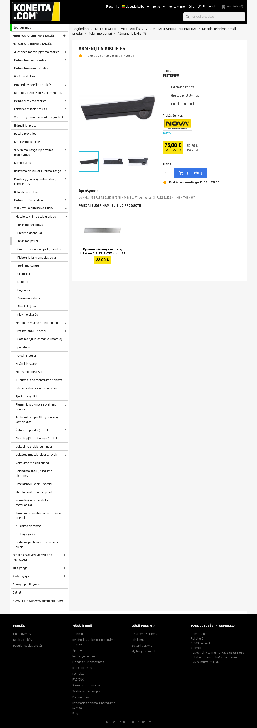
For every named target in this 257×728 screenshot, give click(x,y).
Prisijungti (138, 640)
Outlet (16, 592)
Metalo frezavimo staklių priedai (37, 323)
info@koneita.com (225, 657)
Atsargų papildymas (26, 584)
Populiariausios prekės (28, 645)
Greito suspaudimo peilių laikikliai (39, 249)
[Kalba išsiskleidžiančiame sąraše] (136, 6)
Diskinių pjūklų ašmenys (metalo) (38, 438)
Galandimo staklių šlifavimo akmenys (34, 473)
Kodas (167, 71)
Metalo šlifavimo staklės (30, 101)
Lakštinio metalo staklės (30, 109)
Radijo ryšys (20, 576)
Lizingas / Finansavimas (88, 662)
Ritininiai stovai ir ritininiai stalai (37, 388)
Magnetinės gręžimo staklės (33, 85)
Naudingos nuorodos (86, 656)
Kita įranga (19, 568)
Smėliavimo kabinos (27, 142)
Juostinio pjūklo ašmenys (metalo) (39, 339)
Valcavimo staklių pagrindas (34, 446)
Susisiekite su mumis (86, 685)
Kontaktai (78, 674)
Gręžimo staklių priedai (31, 331)
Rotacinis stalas (26, 355)
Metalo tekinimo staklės (30, 60)
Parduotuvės (80, 697)
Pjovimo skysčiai (28, 314)
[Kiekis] (168, 173)
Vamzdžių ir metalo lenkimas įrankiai (38, 117)
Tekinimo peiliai (27, 241)
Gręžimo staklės (24, 76)
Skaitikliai (23, 274)
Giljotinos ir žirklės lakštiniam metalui (38, 93)
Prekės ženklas (173, 115)
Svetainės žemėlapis (86, 691)
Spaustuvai (23, 347)
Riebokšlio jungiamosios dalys (37, 257)
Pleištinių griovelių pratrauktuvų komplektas (35, 181)
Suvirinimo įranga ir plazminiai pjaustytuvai (34, 152)
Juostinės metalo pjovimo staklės (36, 52)
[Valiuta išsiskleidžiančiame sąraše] (159, 6)
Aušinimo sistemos (30, 298)
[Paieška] (214, 16)
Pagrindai (23, 290)
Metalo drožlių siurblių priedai (35, 492)
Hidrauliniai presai (25, 125)
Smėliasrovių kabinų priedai (34, 484)
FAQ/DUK (78, 679)
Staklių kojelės (26, 306)
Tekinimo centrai (28, 266)
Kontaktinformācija (181, 7)
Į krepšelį (190, 173)
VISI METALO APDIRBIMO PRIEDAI (34, 208)
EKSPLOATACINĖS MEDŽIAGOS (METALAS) (32, 557)
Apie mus (78, 650)
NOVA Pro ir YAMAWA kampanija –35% (38, 601)
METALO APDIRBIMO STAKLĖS (32, 44)
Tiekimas (78, 634)
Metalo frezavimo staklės (31, 68)
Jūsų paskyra (143, 625)
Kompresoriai (23, 163)
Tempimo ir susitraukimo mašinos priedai (38, 515)
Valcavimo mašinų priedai (33, 463)
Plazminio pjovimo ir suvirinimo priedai (36, 406)
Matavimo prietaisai (29, 372)
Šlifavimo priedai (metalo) (33, 430)
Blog (75, 713)
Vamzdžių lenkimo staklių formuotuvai (33, 502)
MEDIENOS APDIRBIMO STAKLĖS (33, 36)
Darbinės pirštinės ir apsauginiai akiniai (37, 544)
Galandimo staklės (26, 192)
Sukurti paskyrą (142, 645)
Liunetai (22, 282)
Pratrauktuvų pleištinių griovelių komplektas (37, 419)
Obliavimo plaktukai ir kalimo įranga (37, 171)
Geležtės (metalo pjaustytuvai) (36, 455)
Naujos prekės (22, 640)
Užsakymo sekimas (144, 634)
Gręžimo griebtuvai (29, 233)
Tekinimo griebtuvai (30, 225)
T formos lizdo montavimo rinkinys (39, 380)
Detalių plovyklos (25, 134)
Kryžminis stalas (26, 364)
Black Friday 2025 (83, 668)
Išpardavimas (22, 27)
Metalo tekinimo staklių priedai (36, 216)
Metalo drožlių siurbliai (28, 200)
